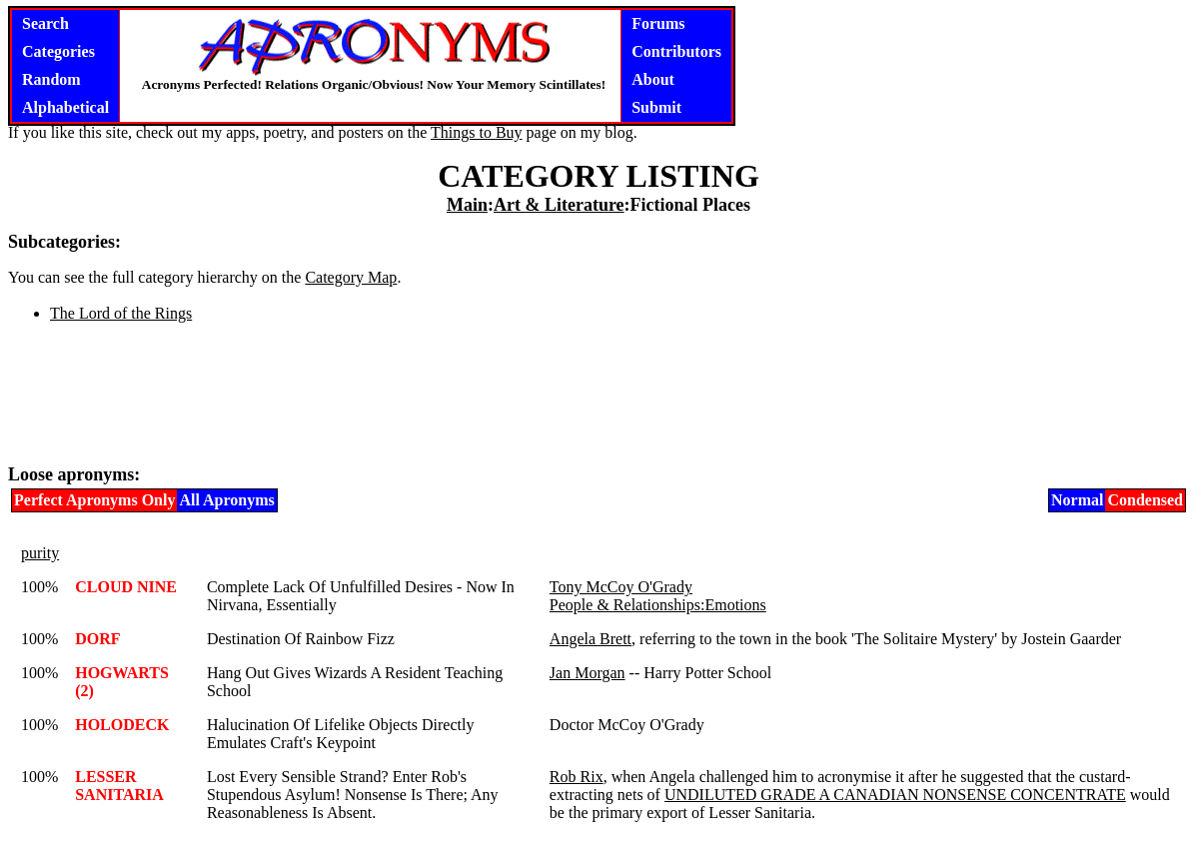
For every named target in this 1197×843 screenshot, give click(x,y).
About (652, 79)
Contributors (676, 51)
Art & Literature (559, 205)
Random (51, 79)
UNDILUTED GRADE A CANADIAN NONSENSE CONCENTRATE (895, 794)
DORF (97, 638)
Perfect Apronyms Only (94, 499)
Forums (657, 23)
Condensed (1145, 499)
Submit (656, 107)
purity (40, 552)
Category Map (351, 277)
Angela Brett (590, 638)
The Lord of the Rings (121, 313)
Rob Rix (576, 776)
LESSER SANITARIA (119, 785)
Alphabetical (65, 107)
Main (467, 205)
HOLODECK (122, 724)
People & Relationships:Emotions (658, 604)
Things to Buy (477, 132)
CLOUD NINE (126, 586)
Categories (58, 51)
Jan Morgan (587, 672)
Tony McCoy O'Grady (621, 586)
